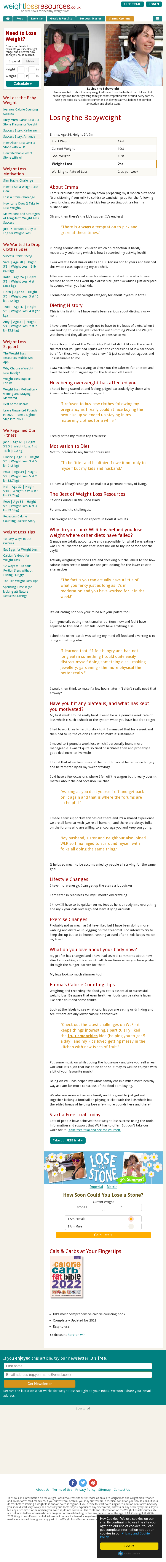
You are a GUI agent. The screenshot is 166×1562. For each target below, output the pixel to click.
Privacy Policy (85, 1490)
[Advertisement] (83, 1440)
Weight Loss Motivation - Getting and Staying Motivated (20, 394)
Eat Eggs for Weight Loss (20, 549)
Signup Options (119, 18)
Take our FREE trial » (67, 1140)
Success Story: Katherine (20, 130)
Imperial (96, 1187)
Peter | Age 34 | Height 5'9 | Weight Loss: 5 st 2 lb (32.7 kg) (20, 476)
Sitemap (104, 1490)
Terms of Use (62, 1490)
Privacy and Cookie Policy (125, 1535)
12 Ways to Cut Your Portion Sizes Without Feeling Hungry (17, 570)
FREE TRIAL (132, 4)
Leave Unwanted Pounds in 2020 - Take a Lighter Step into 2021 (20, 415)
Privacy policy (26, 1395)
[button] (14, 61)
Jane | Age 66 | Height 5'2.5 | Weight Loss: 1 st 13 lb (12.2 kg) (20, 446)
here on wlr (76, 1334)
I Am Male (101, 1226)
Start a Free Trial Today (75, 1114)
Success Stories (91, 18)
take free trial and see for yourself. (94, 1130)
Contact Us (122, 1490)
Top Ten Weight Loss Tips (20, 581)
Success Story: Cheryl (17, 256)
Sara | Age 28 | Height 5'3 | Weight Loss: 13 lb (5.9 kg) (19, 266)
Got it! (129, 1546)
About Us (42, 1490)
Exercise (37, 18)
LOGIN (154, 4)
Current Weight (103, 1201)
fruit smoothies (83, 1036)
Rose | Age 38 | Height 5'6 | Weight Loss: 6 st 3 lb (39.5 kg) (20, 506)
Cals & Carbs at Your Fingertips (85, 1251)
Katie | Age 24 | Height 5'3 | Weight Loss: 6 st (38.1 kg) (19, 281)
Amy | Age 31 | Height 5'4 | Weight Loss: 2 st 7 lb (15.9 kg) (20, 326)
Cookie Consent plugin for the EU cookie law (129, 1553)
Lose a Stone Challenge (19, 197)
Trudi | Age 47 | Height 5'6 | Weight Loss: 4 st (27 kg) (21, 311)
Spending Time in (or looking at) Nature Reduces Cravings (17, 591)
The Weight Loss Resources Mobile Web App (18, 358)
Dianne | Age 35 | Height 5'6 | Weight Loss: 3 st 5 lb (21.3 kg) (21, 461)
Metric (112, 1187)
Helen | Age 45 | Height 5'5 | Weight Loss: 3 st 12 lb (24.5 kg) (20, 296)
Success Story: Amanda (19, 136)
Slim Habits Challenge (18, 180)
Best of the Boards (15, 404)
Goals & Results (61, 18)
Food (20, 18)
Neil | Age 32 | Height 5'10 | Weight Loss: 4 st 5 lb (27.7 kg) (20, 491)
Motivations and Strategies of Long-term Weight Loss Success (21, 218)
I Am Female (101, 1218)
